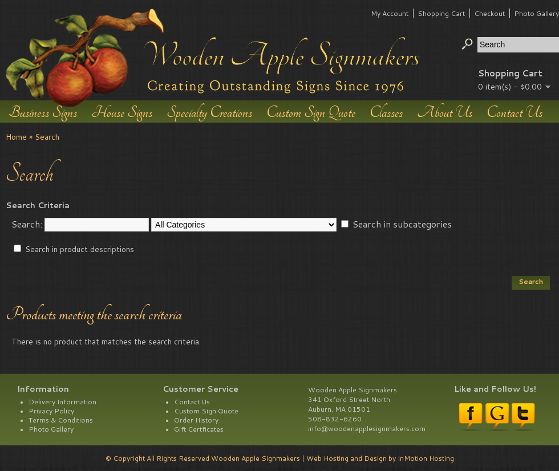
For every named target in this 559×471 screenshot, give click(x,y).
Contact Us (514, 112)
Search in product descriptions (79, 249)
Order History (196, 420)
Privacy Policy (51, 411)
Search (47, 137)
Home (16, 137)
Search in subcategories (402, 223)
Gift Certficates (199, 429)
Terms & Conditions (61, 420)
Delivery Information (62, 402)
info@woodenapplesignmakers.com (367, 428)
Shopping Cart (441, 13)
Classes (386, 112)
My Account (389, 13)
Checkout (489, 13)
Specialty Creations (209, 112)
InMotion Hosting (426, 458)
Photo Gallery (536, 13)
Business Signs (43, 112)
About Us (444, 112)
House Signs (121, 112)
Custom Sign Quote (310, 112)
